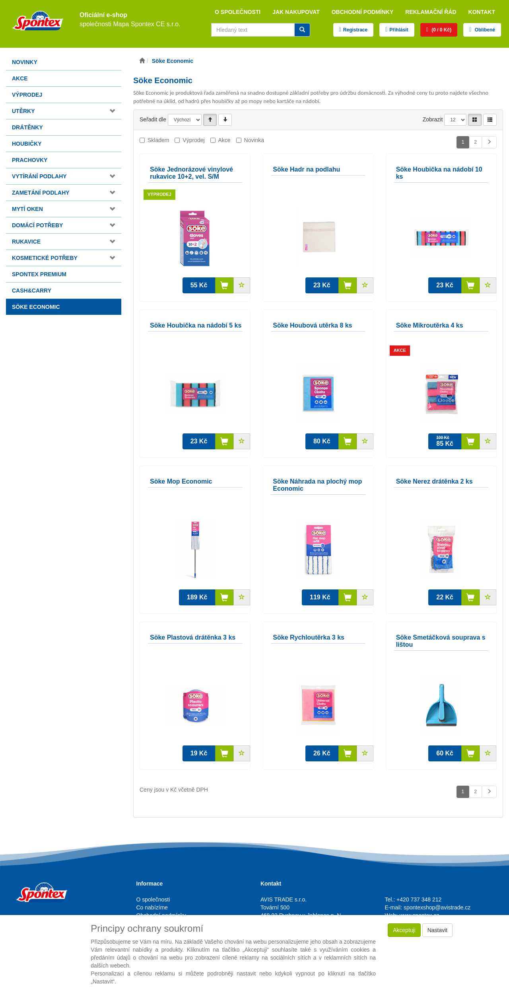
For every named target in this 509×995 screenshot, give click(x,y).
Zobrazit (433, 119)
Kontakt (481, 12)
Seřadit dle (153, 119)
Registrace (355, 30)
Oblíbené (484, 30)
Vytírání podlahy (39, 176)
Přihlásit (398, 30)
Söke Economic (36, 307)
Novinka (254, 140)
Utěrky (23, 111)
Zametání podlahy (41, 192)
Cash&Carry (31, 290)
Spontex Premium (39, 274)
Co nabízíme (152, 907)
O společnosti (237, 12)
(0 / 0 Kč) (440, 30)
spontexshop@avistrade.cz (437, 907)
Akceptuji (404, 930)
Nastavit (437, 930)
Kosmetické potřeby (45, 258)
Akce (20, 78)
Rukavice (26, 241)
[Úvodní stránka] (142, 61)
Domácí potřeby (37, 225)
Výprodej (27, 95)
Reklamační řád (430, 12)
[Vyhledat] (302, 30)
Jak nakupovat (296, 12)
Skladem (158, 140)
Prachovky (29, 160)
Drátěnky (27, 127)
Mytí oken (27, 209)
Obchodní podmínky (363, 12)
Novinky (24, 62)
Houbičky (27, 143)
